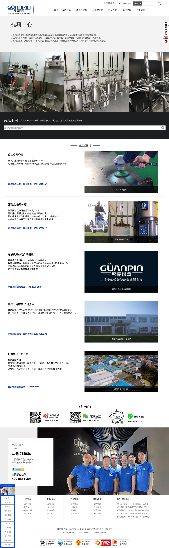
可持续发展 (27, 510)
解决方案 (113, 10)
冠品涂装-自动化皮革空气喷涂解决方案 (132, 507)
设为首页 (97, 510)
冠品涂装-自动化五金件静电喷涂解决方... (133, 514)
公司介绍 (27, 504)
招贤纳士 (27, 507)
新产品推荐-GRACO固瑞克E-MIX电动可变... (134, 517)
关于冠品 (141, 10)
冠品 (159, 3)
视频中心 (127, 10)
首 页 (56, 10)
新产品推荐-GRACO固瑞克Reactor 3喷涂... (133, 510)
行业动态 (50, 510)
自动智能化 (98, 10)
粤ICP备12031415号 (88, 529)
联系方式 (74, 514)
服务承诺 (74, 510)
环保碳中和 (82, 10)
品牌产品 (67, 10)
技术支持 (50, 514)
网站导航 (97, 514)
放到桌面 (97, 507)
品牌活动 (50, 504)
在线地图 (27, 514)
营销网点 (74, 504)
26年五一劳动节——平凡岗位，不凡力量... (133, 504)
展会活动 (50, 507)
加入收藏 (97, 504)
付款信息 (74, 507)
